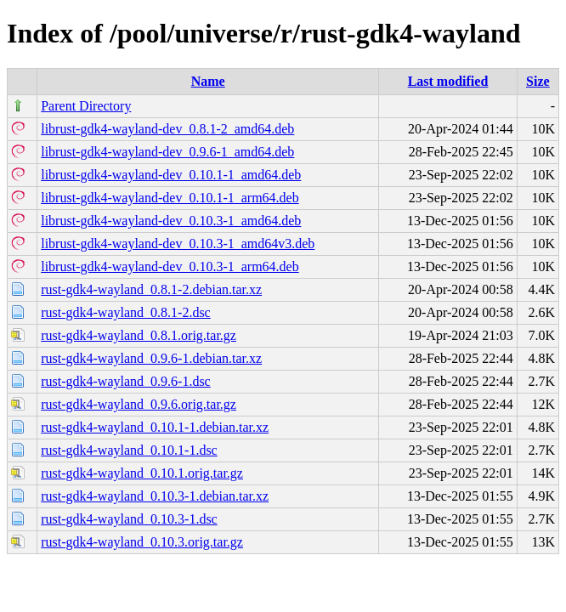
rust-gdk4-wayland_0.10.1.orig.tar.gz (142, 473)
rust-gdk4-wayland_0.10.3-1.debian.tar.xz (155, 496)
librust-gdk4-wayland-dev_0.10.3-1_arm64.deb (169, 266)
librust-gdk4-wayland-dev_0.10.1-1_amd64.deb (171, 174)
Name (208, 81)
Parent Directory (86, 106)
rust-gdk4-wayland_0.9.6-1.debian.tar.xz (151, 358)
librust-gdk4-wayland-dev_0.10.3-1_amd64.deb (171, 220)
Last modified (448, 81)
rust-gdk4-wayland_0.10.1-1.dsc (129, 450)
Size (538, 81)
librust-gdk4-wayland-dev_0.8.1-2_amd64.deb (167, 129)
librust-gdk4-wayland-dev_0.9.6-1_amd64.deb (167, 151)
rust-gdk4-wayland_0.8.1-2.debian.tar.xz (151, 289)
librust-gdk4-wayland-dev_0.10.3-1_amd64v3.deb (177, 243)
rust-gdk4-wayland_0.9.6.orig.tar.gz (138, 404)
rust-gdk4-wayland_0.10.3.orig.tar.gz (142, 542)
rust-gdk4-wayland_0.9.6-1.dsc (126, 381)
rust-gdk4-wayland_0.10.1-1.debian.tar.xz (155, 427)
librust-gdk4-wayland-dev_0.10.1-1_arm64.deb (169, 197)
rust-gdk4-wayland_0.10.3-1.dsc (129, 519)
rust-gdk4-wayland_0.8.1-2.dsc (126, 312)
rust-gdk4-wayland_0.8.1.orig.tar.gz (138, 335)
